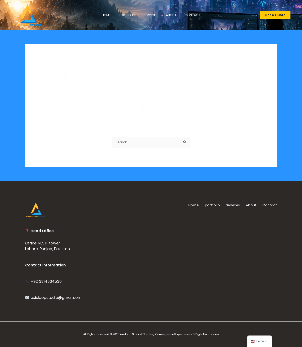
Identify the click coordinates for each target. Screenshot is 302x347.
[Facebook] (263, 222)
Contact (196, 15)
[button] (275, 15)
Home (102, 15)
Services (151, 15)
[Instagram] (275, 222)
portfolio (125, 15)
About (173, 15)
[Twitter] (238, 222)
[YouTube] (251, 222)
